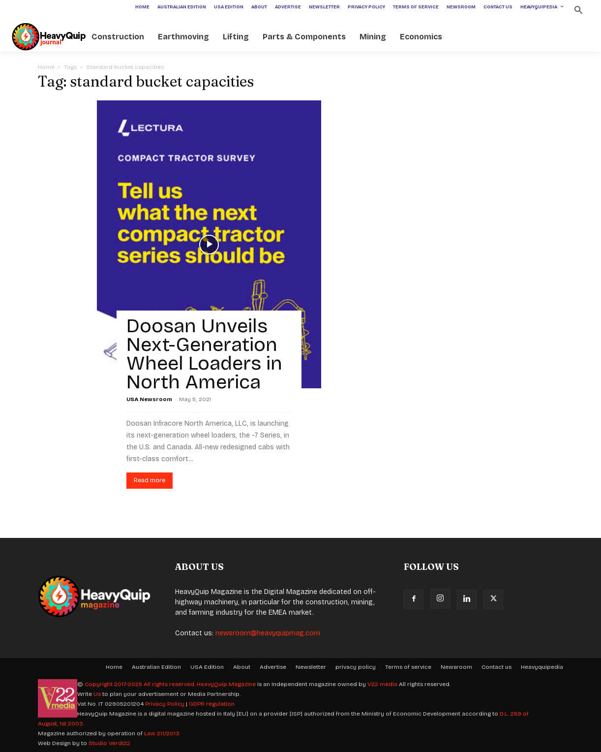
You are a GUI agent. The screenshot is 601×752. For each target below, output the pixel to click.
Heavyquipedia (542, 666)
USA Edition (207, 666)
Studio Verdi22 (109, 743)
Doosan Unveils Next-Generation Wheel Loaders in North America (204, 354)
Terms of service (408, 666)
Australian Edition (156, 666)
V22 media (382, 684)
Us (97, 693)
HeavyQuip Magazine (226, 684)
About (241, 666)
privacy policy (355, 666)
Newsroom (456, 666)
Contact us (496, 666)
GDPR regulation (212, 703)
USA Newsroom (149, 399)
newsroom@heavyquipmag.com (267, 633)
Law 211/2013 (162, 733)
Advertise (273, 666)
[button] (578, 11)
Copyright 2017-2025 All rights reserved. (141, 684)
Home (46, 66)
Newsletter (311, 666)
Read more (149, 480)
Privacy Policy (164, 703)
